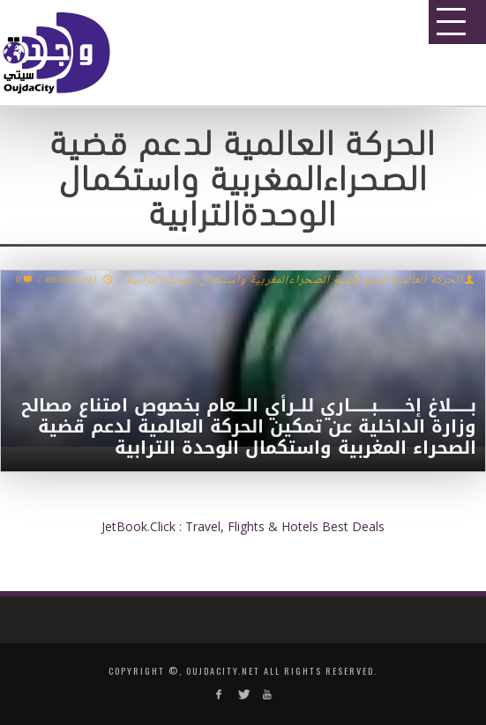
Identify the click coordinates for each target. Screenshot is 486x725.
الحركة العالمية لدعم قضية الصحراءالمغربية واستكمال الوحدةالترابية (294, 280)
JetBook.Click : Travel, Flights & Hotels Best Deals (243, 526)
